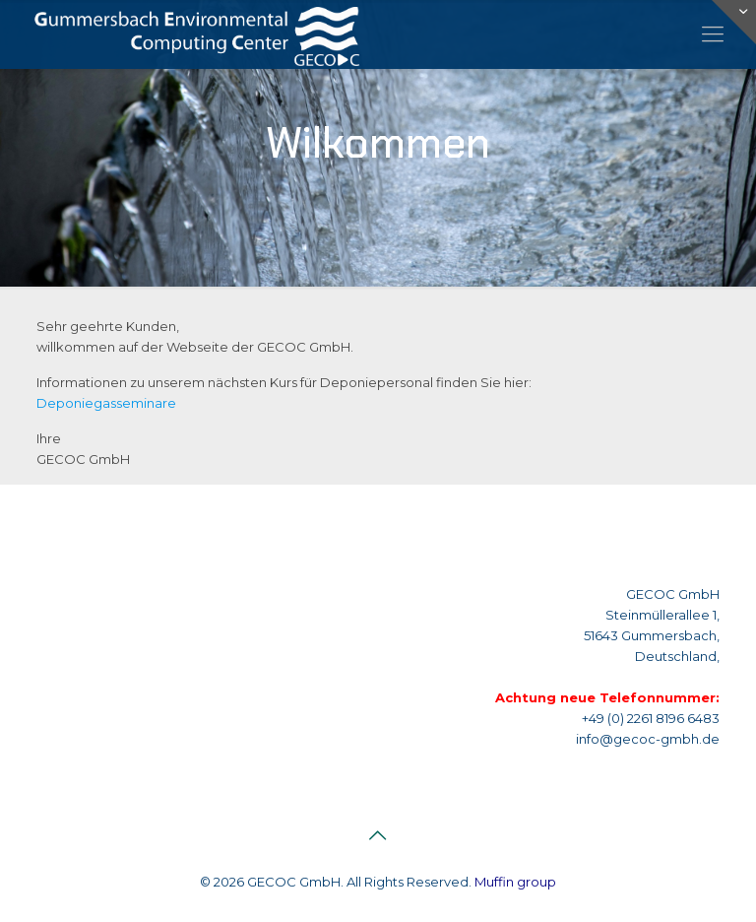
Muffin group (515, 881)
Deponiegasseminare (106, 403)
